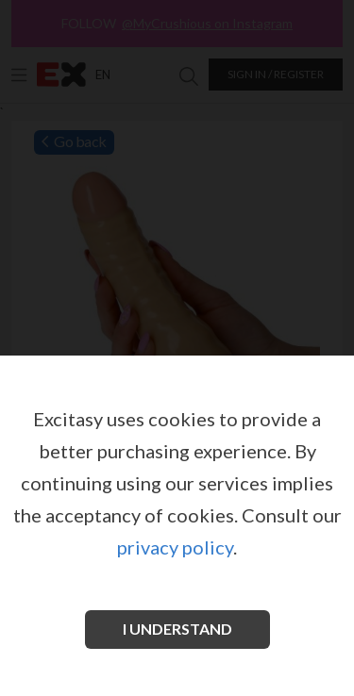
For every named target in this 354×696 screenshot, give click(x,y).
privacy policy (175, 547)
